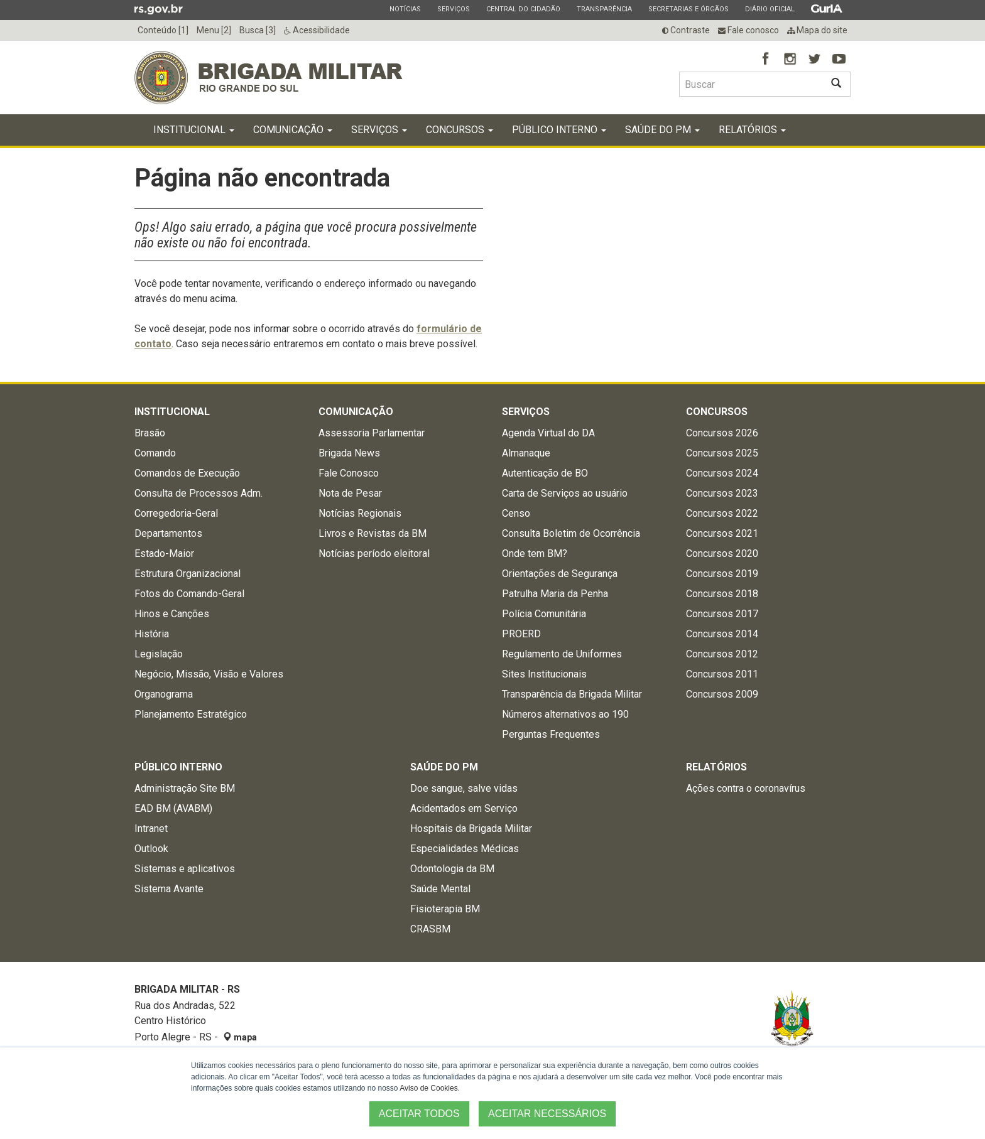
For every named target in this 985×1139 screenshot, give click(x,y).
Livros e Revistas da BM (372, 533)
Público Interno (559, 130)
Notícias (405, 8)
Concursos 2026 (722, 433)
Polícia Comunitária (544, 614)
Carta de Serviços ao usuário (565, 493)
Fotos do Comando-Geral (189, 594)
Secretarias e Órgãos (688, 8)
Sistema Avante (169, 889)
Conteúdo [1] (163, 30)
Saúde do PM (662, 130)
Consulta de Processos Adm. (198, 493)
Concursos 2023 (722, 493)
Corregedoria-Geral (176, 513)
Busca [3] (257, 30)
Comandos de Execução (187, 473)
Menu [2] (214, 30)
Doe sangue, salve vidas (464, 788)
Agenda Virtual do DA (548, 433)
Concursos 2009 (722, 694)
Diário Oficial (769, 8)
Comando (155, 453)
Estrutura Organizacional (187, 574)
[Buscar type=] (750, 84)
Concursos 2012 (722, 654)
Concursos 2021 (722, 533)
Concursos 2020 (722, 553)
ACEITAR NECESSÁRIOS (547, 1113)
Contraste (686, 30)
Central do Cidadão (523, 8)
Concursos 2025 (722, 453)
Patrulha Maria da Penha (555, 594)
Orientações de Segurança (560, 574)
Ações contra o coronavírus (745, 788)
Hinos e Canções (171, 614)
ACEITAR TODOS (419, 1113)
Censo (516, 513)
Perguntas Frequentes (551, 734)
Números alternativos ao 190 (565, 714)
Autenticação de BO (545, 473)
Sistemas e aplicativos (184, 869)
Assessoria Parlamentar (371, 433)
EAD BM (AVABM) (173, 808)
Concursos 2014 (722, 634)
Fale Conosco (348, 473)
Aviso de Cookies (429, 1088)
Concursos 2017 (722, 614)
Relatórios (752, 130)
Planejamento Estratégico (190, 714)
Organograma (163, 694)
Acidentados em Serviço (464, 808)
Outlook (151, 849)
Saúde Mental (440, 889)
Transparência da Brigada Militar (572, 694)
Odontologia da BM (452, 869)
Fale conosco (748, 30)
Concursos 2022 (722, 513)
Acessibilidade (317, 30)
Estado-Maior (164, 553)
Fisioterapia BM (445, 909)
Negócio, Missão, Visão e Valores (208, 674)
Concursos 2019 (722, 574)
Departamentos (168, 533)
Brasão (149, 433)
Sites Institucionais (544, 674)
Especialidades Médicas (464, 849)
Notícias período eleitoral (374, 553)
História (151, 634)
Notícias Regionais (359, 513)
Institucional (193, 130)
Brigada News (349, 453)
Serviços (453, 8)
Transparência (604, 8)
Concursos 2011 (722, 674)
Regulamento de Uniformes (562, 654)
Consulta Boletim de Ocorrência (571, 533)
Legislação (158, 654)
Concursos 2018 (722, 594)
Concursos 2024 (722, 473)
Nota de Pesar (350, 493)
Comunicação (292, 130)
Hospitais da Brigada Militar (471, 828)
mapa (240, 1037)
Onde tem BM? (534, 553)
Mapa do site (817, 30)
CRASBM (430, 929)
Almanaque (526, 453)
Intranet (151, 828)
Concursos (459, 130)
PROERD (521, 634)
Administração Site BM (184, 788)
